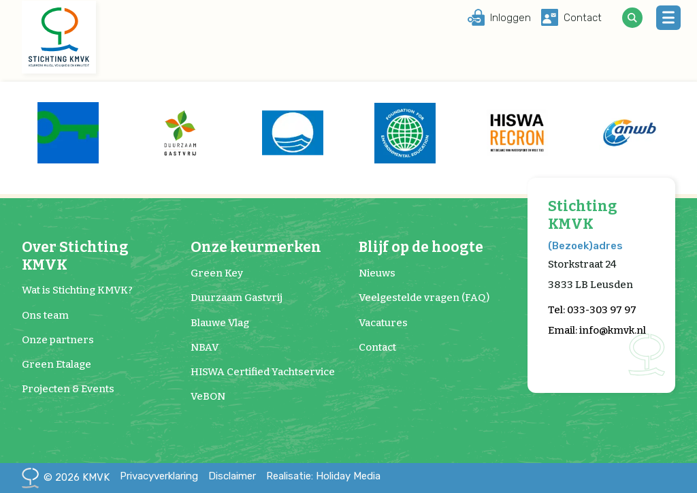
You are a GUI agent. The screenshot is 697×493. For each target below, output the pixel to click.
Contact (377, 347)
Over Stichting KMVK (75, 256)
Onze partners (58, 340)
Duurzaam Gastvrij (236, 297)
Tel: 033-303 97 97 (592, 310)
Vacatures (383, 323)
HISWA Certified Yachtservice (263, 372)
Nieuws (377, 273)
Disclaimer (232, 476)
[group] (68, 132)
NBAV (204, 347)
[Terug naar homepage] (59, 37)
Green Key (217, 273)
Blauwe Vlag (220, 323)
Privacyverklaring (159, 476)
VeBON (208, 396)
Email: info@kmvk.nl (597, 330)
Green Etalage (56, 364)
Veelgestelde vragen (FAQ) (424, 297)
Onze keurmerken (256, 247)
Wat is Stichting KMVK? (77, 290)
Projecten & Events (68, 389)
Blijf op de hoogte (421, 247)
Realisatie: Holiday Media (323, 476)
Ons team (45, 315)
